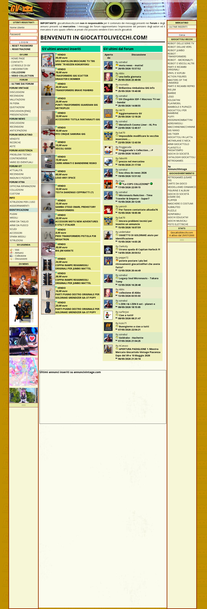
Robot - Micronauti (180, 59)
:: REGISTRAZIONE (20, 49)
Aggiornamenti (19, 205)
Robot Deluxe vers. (180, 46)
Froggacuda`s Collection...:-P (136, 150)
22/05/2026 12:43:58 (129, 142)
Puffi (171, 116)
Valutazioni (17, 99)
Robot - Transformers (177, 55)
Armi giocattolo (178, 144)
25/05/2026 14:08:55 (129, 105)
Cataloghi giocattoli (181, 157)
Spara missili (18, 236)
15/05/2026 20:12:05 (129, 201)
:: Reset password (21, 45)
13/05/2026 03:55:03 (129, 295)
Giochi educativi (178, 217)
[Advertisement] (136, 8)
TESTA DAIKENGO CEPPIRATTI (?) (74, 192)
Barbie (172, 93)
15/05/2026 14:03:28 (129, 241)
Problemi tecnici (20, 154)
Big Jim (172, 89)
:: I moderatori (18, 68)
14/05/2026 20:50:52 (129, 252)
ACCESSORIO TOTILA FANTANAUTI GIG (77, 119)
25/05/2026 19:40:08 (129, 91)
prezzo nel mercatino (132, 161)
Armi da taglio (19, 221)
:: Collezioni (17, 72)
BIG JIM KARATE (64, 250)
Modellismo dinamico (182, 187)
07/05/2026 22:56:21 (129, 329)
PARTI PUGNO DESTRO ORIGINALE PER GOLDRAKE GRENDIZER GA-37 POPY (77, 296)
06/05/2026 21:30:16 (129, 358)
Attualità (16, 170)
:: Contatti (16, 61)
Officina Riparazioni (23, 186)
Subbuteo (174, 207)
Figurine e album (178, 190)
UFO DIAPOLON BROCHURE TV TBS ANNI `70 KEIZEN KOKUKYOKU (75, 62)
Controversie (18, 158)
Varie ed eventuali (21, 162)
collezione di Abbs (130, 292)
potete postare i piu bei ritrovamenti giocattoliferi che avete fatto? (138, 264)
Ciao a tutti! (126, 315)
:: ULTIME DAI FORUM (21, 83)
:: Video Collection (21, 75)
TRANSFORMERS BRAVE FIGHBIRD (74, 90)
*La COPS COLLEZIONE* (136, 184)
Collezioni (16, 189)
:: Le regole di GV (19, 65)
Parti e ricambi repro (181, 86)
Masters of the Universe (177, 81)
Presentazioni (19, 114)
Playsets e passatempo (175, 149)
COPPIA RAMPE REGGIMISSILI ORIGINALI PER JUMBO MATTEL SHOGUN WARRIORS (73, 283)
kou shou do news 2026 (132, 172)
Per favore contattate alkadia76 (138, 209)
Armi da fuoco (19, 225)
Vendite (15, 138)
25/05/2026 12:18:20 (129, 116)
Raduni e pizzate (20, 177)
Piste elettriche (178, 224)
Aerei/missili (175, 123)
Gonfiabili (174, 214)
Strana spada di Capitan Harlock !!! (139, 249)
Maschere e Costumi (180, 203)
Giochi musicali (177, 220)
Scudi (13, 229)
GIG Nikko (174, 130)
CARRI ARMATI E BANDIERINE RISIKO (76, 163)
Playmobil (174, 103)
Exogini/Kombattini (180, 119)
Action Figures (177, 76)
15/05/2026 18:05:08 (129, 212)
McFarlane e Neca (179, 140)
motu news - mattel (131, 65)
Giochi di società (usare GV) (178, 195)
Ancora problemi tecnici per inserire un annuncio (134, 222)
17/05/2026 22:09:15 (129, 187)
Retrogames (175, 160)
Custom (15, 193)
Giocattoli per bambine (177, 112)
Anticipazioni (18, 130)
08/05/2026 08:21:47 (129, 318)
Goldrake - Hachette (131, 337)
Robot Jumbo (176, 50)
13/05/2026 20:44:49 (129, 270)
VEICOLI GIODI (63, 148)
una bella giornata (130, 76)
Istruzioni (16, 240)
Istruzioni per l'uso (22, 201)
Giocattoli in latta (180, 137)
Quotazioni (17, 107)
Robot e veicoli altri (181, 63)
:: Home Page (17, 58)
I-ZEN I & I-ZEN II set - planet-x (137, 303)
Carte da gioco (177, 183)
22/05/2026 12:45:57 (129, 127)
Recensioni (16, 95)
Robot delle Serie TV (181, 43)
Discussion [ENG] (20, 110)
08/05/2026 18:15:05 (129, 307)
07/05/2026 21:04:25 (129, 340)
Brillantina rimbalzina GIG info (137, 87)
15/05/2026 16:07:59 (129, 227)
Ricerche (15, 142)
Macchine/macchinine (181, 126)
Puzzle (172, 210)
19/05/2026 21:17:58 (129, 164)
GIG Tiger (173, 133)
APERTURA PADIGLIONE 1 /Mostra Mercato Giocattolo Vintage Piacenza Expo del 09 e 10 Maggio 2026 (138, 352)
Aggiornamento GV (130, 113)
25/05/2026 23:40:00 (129, 79)
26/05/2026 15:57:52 (129, 68)
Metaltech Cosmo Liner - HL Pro (138, 124)
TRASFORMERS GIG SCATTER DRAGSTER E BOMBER (71, 77)
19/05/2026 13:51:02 (129, 176)
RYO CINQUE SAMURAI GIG (70, 134)
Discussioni (17, 92)
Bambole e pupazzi (179, 106)
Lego (171, 96)
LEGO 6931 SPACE (65, 177)
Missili (14, 217)
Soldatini (174, 100)
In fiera (14, 103)
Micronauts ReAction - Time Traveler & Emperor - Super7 (134, 197)
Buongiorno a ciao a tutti (134, 326)
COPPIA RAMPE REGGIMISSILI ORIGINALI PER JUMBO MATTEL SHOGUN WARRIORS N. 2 (73, 268)
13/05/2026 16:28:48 (129, 284)
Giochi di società (178, 153)
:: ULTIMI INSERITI (177, 26)
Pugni (13, 214)
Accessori (16, 232)
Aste (12, 146)
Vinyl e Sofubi (176, 73)
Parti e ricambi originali (177, 68)
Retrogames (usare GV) (180, 179)
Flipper (172, 200)
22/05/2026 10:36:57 (129, 153)
